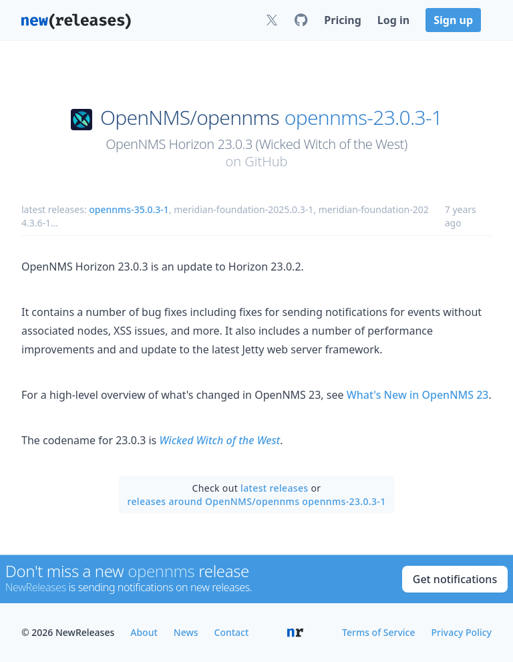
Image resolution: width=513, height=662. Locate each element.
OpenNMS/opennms (189, 117)
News (186, 632)
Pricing (342, 20)
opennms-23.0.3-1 (363, 117)
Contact (231, 632)
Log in (393, 20)
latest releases (274, 488)
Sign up (453, 20)
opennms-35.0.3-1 (129, 209)
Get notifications (455, 579)
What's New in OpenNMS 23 (418, 394)
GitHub (265, 161)
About (144, 632)
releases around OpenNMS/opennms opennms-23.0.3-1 (256, 501)
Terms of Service (378, 632)
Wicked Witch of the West (219, 440)
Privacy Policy (462, 632)
